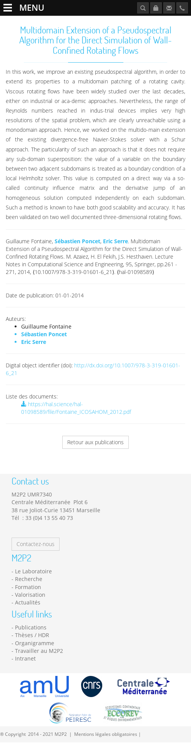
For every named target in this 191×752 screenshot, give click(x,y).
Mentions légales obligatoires (105, 734)
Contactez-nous (36, 544)
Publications (31, 627)
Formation (28, 587)
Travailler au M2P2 (39, 650)
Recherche (28, 579)
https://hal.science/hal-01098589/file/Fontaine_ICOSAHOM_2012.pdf (76, 407)
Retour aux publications (95, 442)
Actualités (27, 602)
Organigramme (34, 643)
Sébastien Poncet (77, 241)
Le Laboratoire (33, 571)
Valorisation (30, 594)
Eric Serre (115, 241)
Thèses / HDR (32, 635)
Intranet (25, 658)
